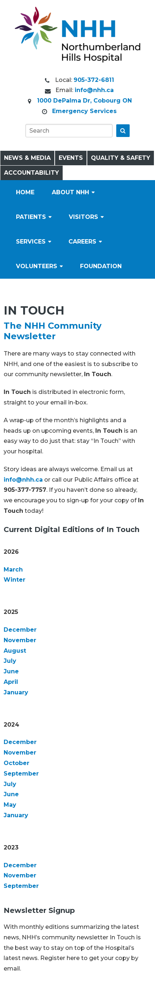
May (10, 804)
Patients (31, 216)
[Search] (69, 130)
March (13, 569)
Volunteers (36, 266)
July (10, 660)
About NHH (70, 192)
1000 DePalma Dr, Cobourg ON (84, 100)
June (11, 671)
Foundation (101, 266)
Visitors (83, 216)
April (11, 681)
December (20, 629)
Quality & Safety (120, 157)
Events (71, 157)
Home (25, 192)
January (16, 692)
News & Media (27, 157)
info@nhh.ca (94, 90)
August (15, 650)
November (20, 640)
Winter (14, 579)
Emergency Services (84, 111)
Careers (82, 241)
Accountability (31, 172)
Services (31, 241)
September (21, 773)
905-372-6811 (94, 79)
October (16, 763)
